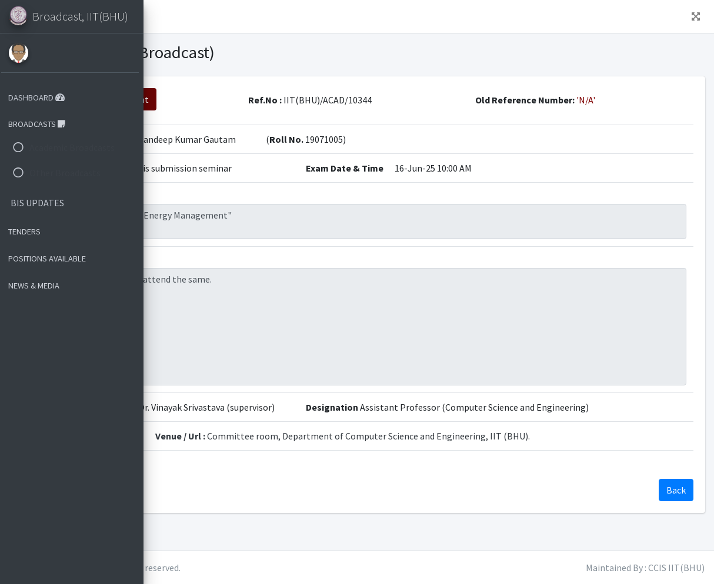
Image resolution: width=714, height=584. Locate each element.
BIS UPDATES (41, 203)
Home (200, 16)
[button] (165, 16)
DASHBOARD (40, 97)
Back (185, 99)
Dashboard (253, 16)
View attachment (261, 99)
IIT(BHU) (229, 567)
